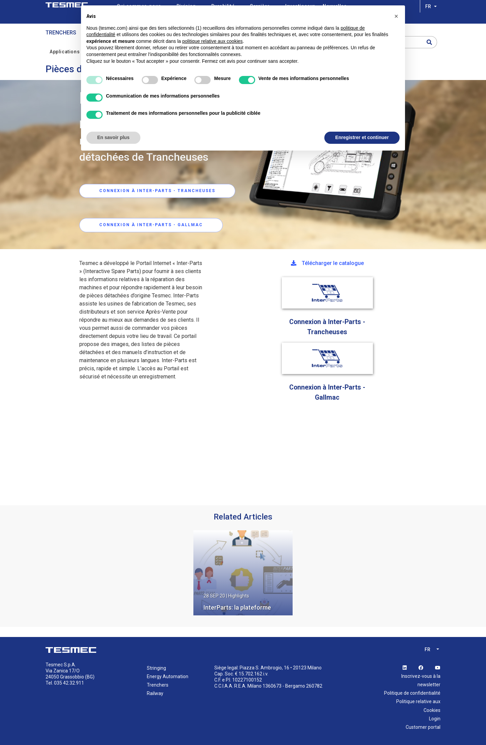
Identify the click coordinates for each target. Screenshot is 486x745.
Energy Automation (167, 676)
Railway (155, 693)
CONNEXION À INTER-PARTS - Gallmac (151, 225)
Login (434, 718)
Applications (68, 51)
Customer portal (423, 727)
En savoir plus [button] (113, 137)
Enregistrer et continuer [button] (362, 137)
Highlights (238, 595)
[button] (396, 16)
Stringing (156, 668)
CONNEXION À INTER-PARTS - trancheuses (157, 190)
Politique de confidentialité (412, 693)
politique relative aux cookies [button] (212, 41)
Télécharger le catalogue (327, 263)
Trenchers (61, 32)
